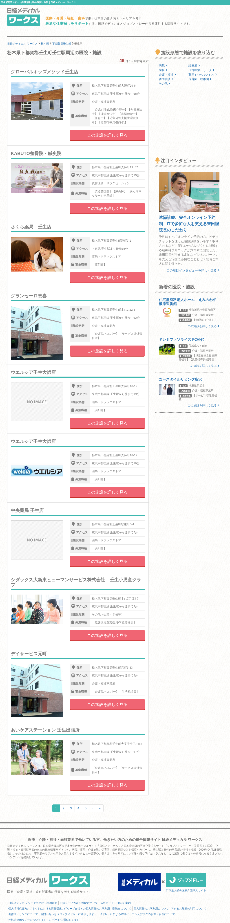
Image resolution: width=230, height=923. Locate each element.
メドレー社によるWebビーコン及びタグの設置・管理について (137, 914)
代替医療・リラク (201, 70)
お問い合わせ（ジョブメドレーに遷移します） (68, 914)
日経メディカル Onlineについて (79, 903)
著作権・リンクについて (23, 914)
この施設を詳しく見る (107, 135)
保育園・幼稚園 (200, 79)
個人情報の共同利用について (151, 908)
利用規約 (51, 903)
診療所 (194, 65)
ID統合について (121, 908)
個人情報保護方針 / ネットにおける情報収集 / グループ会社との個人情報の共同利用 (59, 908)
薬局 (202, 74)
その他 (164, 83)
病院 (163, 65)
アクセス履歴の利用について (188, 908)
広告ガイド (107, 903)
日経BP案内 (123, 903)
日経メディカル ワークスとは (26, 903)
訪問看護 (166, 79)
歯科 (163, 70)
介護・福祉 (167, 74)
